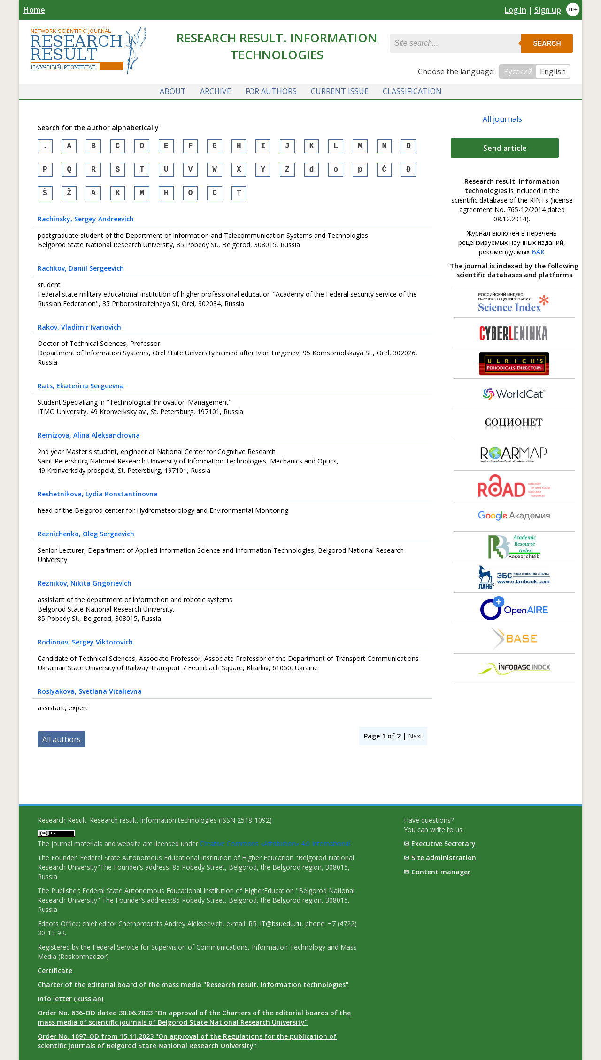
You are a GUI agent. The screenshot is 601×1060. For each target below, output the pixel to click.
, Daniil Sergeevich (81, 273)
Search (547, 43)
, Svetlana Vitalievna (90, 696)
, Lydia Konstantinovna (98, 499)
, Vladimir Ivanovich (79, 332)
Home (34, 10)
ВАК (538, 251)
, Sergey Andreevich (86, 224)
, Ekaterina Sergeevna (81, 390)
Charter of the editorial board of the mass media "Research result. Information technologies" (193, 984)
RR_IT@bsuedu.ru (274, 923)
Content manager (440, 871)
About (173, 91)
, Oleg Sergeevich (86, 538)
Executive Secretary (443, 843)
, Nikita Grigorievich (84, 588)
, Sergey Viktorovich (85, 647)
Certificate (55, 970)
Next (415, 741)
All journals (502, 118)
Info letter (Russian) (70, 998)
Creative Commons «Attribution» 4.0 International (275, 843)
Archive (215, 91)
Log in (515, 10)
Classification (412, 91)
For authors (271, 91)
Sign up (547, 10)
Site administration (443, 857)
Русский (518, 71)
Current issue (340, 91)
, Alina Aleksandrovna (89, 440)
